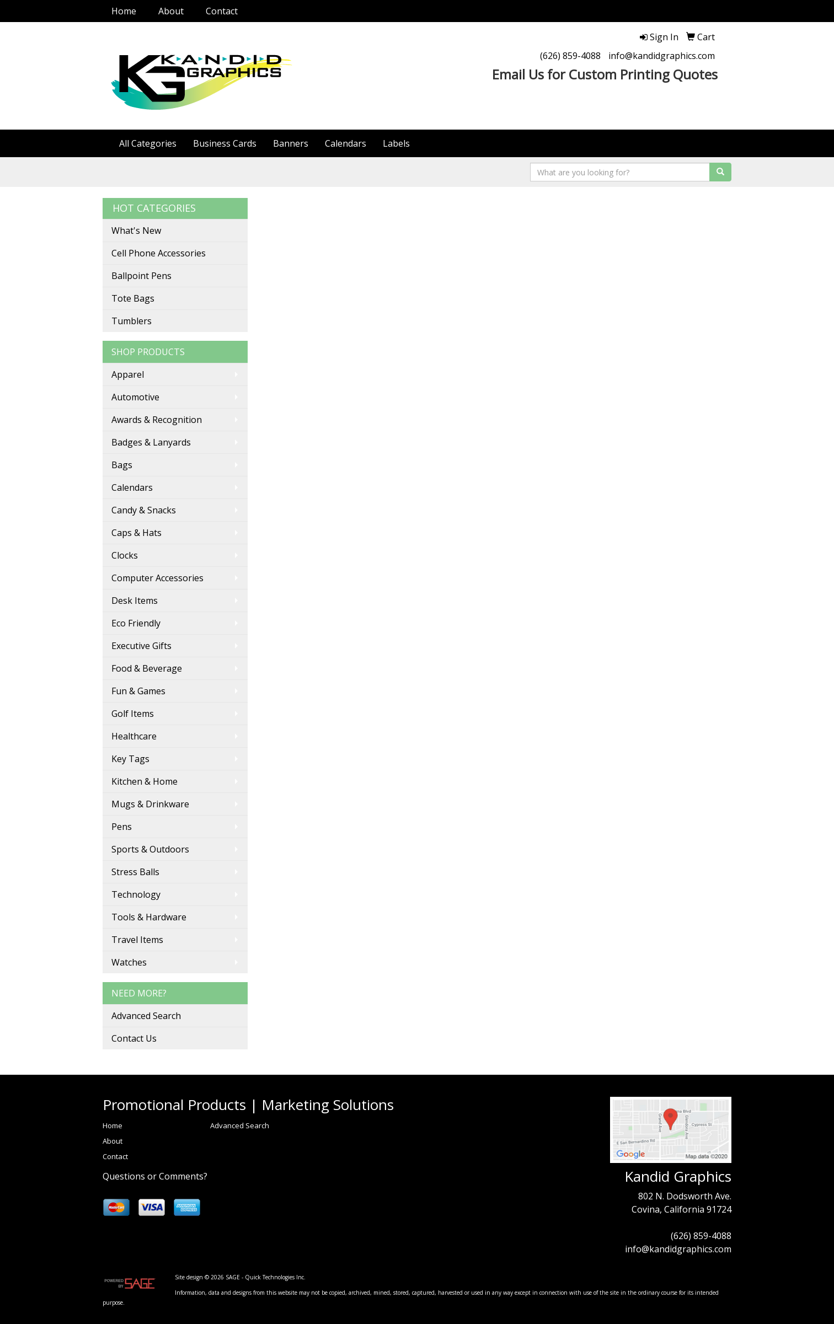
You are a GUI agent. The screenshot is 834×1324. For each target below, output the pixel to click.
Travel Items (137, 940)
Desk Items (134, 600)
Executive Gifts (141, 646)
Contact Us (134, 1038)
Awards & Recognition (156, 420)
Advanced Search (146, 1016)
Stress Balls (135, 872)
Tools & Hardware (148, 917)
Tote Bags (132, 298)
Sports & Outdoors (150, 849)
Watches (129, 962)
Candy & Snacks (143, 510)
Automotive (135, 397)
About (171, 11)
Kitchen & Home (144, 781)
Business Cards (224, 143)
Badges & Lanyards (151, 442)
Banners (290, 143)
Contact (222, 11)
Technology (136, 894)
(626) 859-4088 (570, 56)
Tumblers (131, 321)
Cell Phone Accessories (158, 253)
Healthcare (134, 736)
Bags (121, 465)
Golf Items (132, 713)
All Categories (148, 143)
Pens (121, 827)
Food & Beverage (146, 668)
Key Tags (130, 759)
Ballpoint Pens (141, 276)
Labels (396, 143)
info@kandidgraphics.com (661, 56)
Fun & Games (138, 691)
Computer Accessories (157, 578)
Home (123, 11)
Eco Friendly (136, 623)
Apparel (127, 374)
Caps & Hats (136, 533)
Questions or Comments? (155, 1176)
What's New (136, 230)
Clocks (124, 555)
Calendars (345, 143)
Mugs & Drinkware (150, 804)
